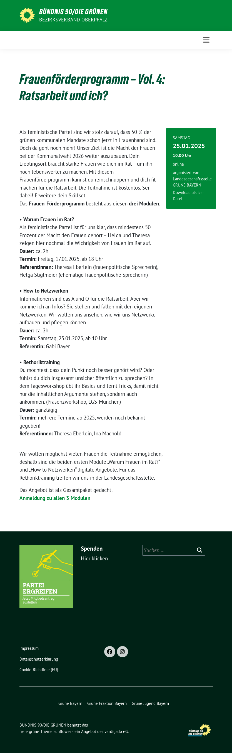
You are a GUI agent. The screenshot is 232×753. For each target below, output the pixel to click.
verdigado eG (116, 731)
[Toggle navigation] (206, 40)
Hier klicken (94, 558)
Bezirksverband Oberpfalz (73, 19)
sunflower (62, 731)
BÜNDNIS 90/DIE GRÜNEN (73, 12)
